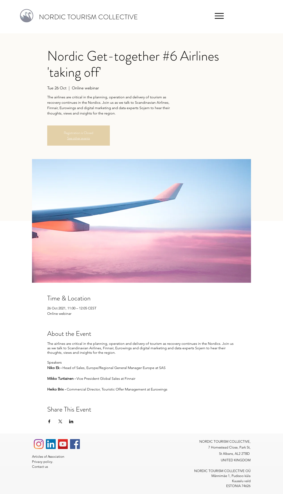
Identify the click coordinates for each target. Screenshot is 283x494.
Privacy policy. (43, 461)
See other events (78, 138)
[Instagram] (39, 444)
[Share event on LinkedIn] (71, 421)
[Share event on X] (60, 421)
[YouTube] (63, 444)
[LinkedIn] (51, 444)
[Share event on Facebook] (49, 421)
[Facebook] (75, 444)
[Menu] (219, 16)
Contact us (40, 466)
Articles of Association (49, 456)
